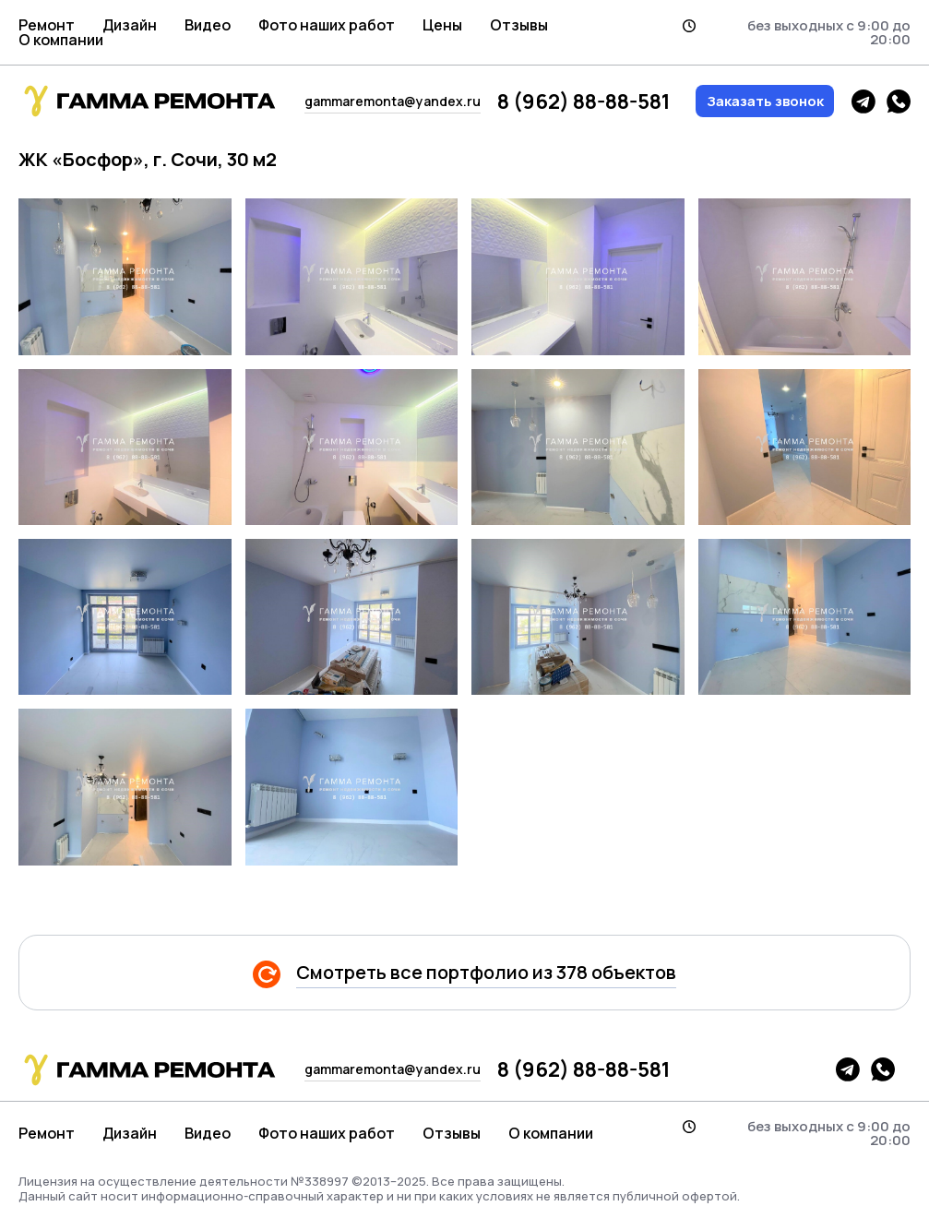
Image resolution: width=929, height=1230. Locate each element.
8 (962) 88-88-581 (583, 101)
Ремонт (46, 25)
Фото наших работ (326, 25)
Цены (442, 25)
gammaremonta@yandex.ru (392, 101)
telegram (863, 101)
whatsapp (899, 101)
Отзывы (519, 25)
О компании (60, 40)
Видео (208, 25)
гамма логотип (147, 101)
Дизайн (129, 25)
